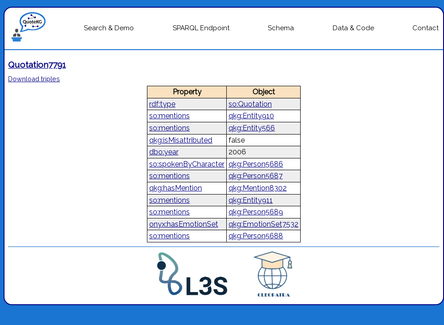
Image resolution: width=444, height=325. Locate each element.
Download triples (34, 79)
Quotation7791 (37, 65)
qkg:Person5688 (256, 236)
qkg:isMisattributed (180, 140)
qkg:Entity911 (251, 200)
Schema (281, 28)
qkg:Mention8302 (258, 188)
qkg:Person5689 (256, 212)
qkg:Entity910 (251, 115)
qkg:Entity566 (252, 128)
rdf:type (162, 104)
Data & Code (353, 28)
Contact (425, 28)
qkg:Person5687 (256, 176)
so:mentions (169, 115)
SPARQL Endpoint (201, 28)
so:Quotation (250, 104)
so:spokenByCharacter (186, 164)
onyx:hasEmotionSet (183, 224)
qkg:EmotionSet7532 (263, 224)
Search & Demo (109, 28)
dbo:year (164, 152)
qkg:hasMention (175, 188)
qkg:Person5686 (256, 164)
